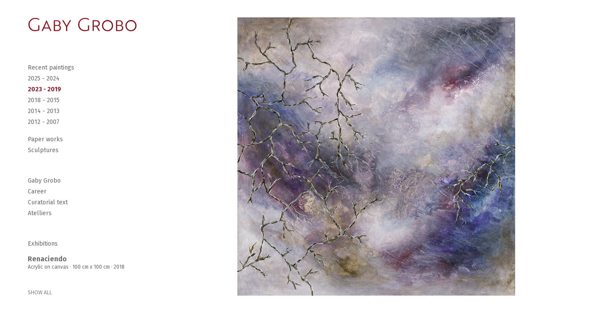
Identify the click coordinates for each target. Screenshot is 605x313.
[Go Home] (82, 24)
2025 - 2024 (43, 78)
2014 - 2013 (43, 111)
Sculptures (43, 150)
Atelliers (40, 213)
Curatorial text (48, 202)
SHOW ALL (40, 293)
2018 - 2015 (43, 100)
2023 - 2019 (44, 89)
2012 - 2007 (43, 122)
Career (37, 191)
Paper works (45, 139)
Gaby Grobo (44, 180)
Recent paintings (51, 67)
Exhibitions (43, 243)
